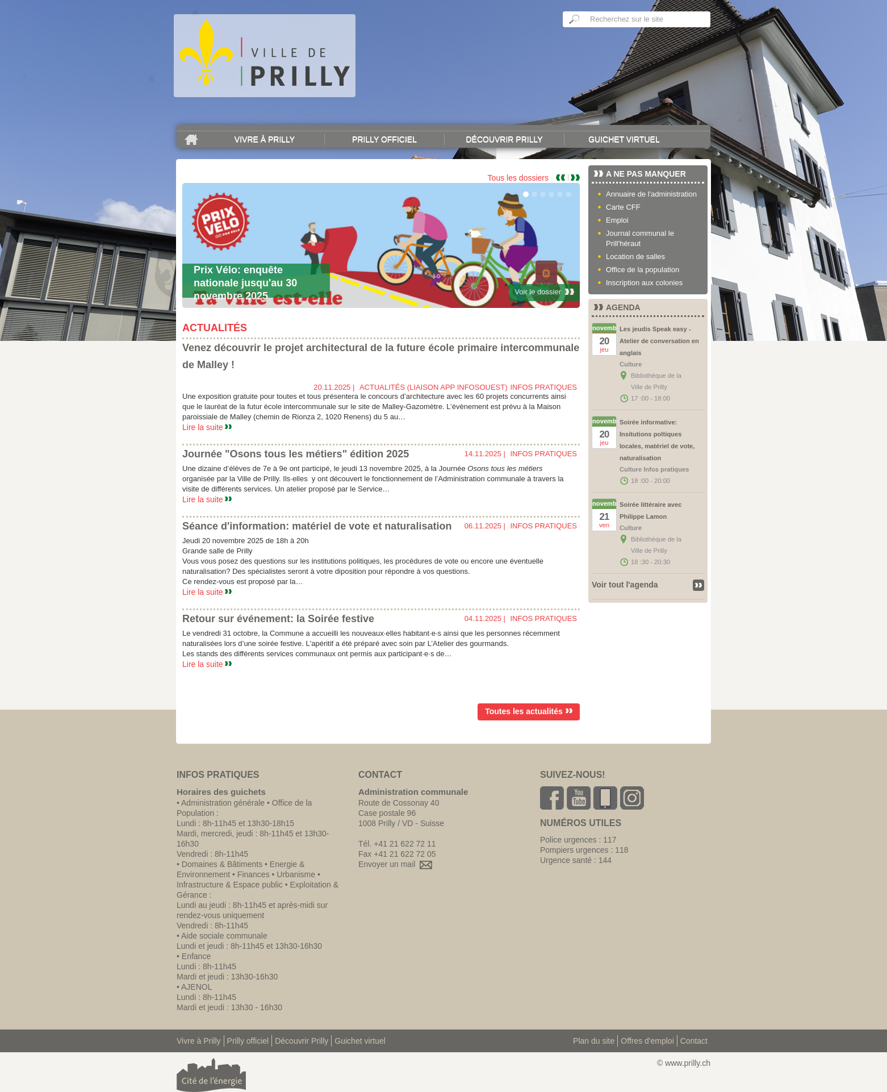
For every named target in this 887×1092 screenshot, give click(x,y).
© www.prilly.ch (683, 1063)
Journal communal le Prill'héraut (640, 238)
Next (575, 177)
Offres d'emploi (647, 1040)
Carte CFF (623, 207)
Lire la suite (207, 427)
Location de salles (635, 256)
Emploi (617, 220)
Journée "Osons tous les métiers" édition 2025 (295, 454)
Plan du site (593, 1040)
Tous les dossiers (518, 177)
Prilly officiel (384, 139)
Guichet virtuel (624, 139)
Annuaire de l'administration (651, 194)
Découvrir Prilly (504, 139)
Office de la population (642, 269)
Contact (694, 1040)
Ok (575, 19)
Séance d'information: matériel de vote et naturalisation (316, 526)
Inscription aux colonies (644, 282)
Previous (562, 177)
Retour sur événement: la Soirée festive (278, 618)
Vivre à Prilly (265, 139)
